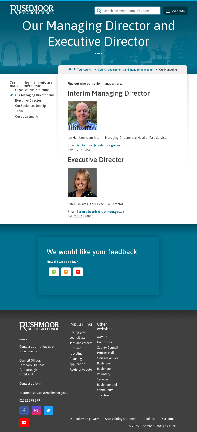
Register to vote (81, 369)
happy (54, 271)
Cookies (149, 418)
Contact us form (30, 383)
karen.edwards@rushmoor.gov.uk (100, 211)
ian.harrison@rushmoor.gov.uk (98, 145)
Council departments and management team (125, 69)
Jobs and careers (81, 343)
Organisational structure (32, 90)
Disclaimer (168, 418)
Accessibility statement (121, 418)
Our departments (27, 116)
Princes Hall (105, 352)
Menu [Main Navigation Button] (175, 11)
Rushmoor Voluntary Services (104, 374)
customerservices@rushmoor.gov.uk (44, 392)
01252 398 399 (29, 400)
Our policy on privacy (84, 418)
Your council (84, 69)
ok (66, 271)
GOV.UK (102, 336)
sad (78, 271)
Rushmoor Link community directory (107, 390)
